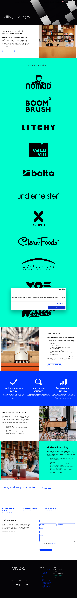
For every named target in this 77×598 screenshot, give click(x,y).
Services (17, 2)
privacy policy (53, 543)
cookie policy (46, 298)
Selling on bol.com (46, 586)
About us (46, 2)
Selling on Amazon (46, 585)
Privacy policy (56, 590)
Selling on (46, 582)
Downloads (58, 2)
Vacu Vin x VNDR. (29, 508)
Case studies (34, 2)
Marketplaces (24, 2)
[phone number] (57, 532)
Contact (52, 2)
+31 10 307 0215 (57, 575)
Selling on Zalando (46, 587)
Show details (60, 303)
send (42, 550)
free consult (71, 2)
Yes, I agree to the (49, 543)
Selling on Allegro (46, 583)
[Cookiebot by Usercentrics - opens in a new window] (60, 289)
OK (56, 307)
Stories (40, 2)
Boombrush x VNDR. (8, 509)
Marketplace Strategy (46, 580)
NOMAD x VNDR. (50, 508)
